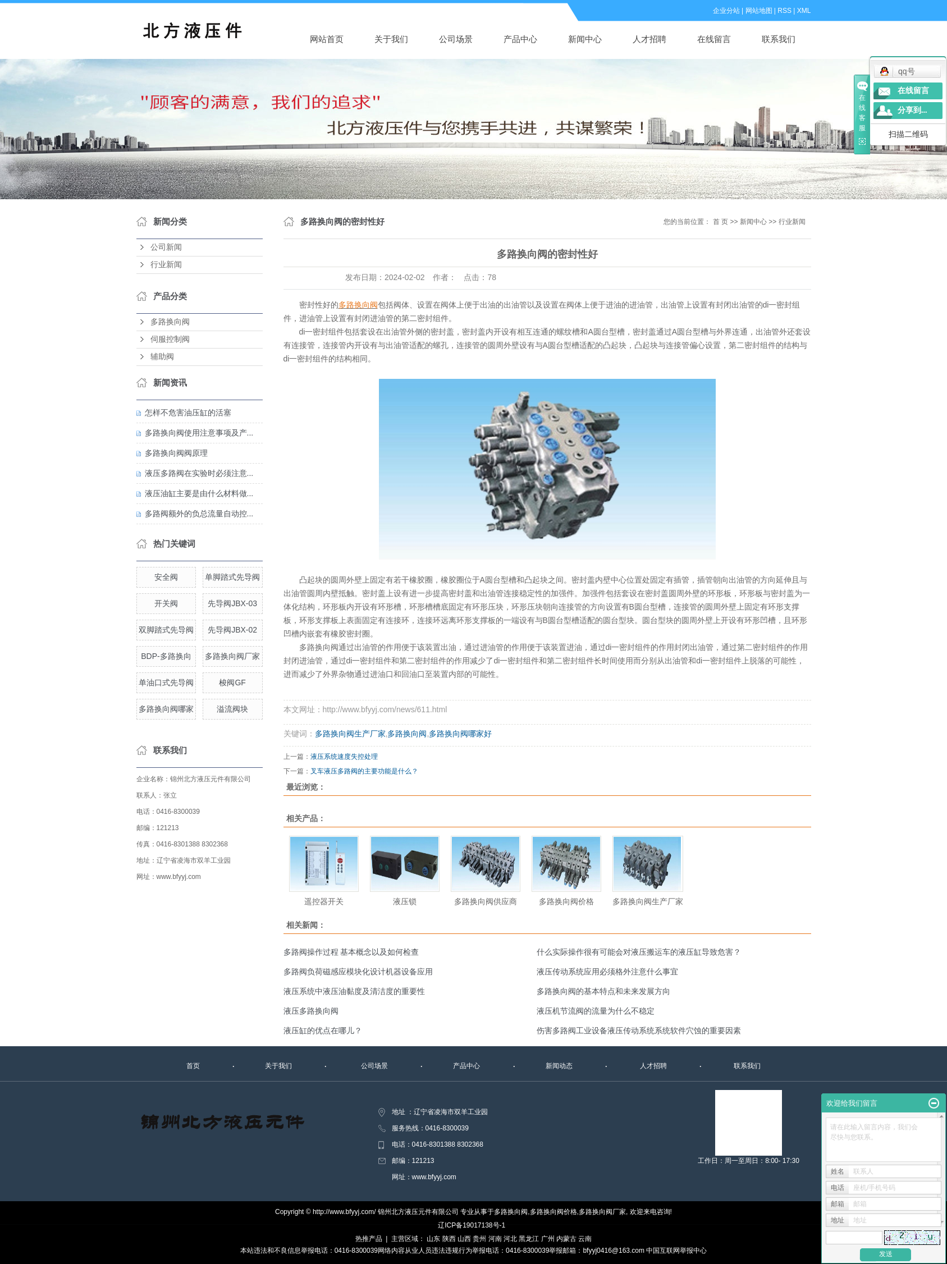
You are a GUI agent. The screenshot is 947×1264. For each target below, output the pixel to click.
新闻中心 (585, 39)
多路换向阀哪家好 (460, 733)
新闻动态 (559, 1066)
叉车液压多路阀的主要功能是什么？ (364, 771)
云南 (585, 1239)
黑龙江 (529, 1239)
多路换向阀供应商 (485, 901)
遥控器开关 (324, 901)
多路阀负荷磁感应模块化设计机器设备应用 (358, 971)
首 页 (720, 222)
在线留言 (714, 39)
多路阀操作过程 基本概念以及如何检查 (351, 951)
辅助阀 (162, 356)
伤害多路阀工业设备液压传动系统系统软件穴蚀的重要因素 (639, 1030)
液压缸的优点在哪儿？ (322, 1030)
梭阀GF (232, 682)
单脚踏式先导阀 (232, 577)
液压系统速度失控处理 (344, 757)
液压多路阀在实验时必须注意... (199, 473)
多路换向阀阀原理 (176, 452)
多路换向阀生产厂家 (350, 733)
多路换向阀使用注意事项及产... (199, 432)
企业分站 (726, 11)
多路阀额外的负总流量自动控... (199, 513)
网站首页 (327, 39)
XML (804, 11)
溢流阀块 (232, 708)
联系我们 (778, 39)
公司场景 (456, 39)
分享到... (912, 110)
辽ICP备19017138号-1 (471, 1225)
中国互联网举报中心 (676, 1250)
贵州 (479, 1239)
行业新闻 (166, 264)
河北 (510, 1239)
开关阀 (166, 603)
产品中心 (520, 39)
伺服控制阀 (170, 339)
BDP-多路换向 (166, 656)
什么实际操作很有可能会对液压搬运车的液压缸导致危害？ (639, 951)
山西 (464, 1239)
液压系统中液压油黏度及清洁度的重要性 (354, 991)
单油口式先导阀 (166, 682)
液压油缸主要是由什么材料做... (199, 493)
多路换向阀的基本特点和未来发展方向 (603, 991)
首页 (193, 1066)
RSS (784, 11)
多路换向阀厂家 (232, 656)
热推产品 (368, 1239)
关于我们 (391, 39)
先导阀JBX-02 (232, 629)
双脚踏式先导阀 (166, 629)
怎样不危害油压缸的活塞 (188, 412)
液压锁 (405, 901)
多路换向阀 (170, 322)
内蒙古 (566, 1239)
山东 (433, 1239)
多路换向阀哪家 (166, 708)
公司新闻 (166, 247)
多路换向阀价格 (566, 901)
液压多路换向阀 (310, 1010)
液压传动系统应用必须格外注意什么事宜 (607, 971)
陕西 (449, 1239)
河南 (495, 1239)
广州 (548, 1239)
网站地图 (758, 11)
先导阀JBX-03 (232, 603)
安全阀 (166, 577)
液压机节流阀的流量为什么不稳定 (596, 1010)
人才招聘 (649, 39)
